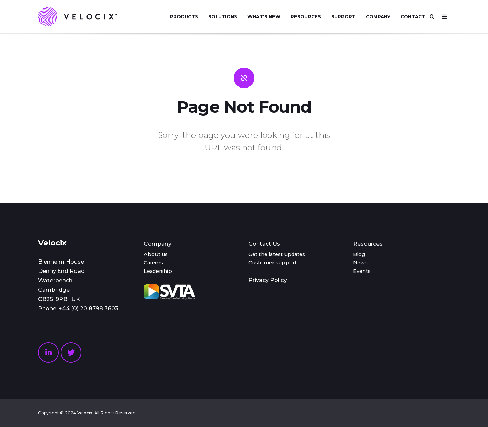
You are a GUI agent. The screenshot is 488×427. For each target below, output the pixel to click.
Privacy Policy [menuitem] (267, 280)
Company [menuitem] (378, 16)
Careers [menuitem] (153, 262)
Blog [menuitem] (359, 254)
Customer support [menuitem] (272, 262)
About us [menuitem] (156, 254)
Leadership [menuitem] (158, 271)
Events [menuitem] (362, 271)
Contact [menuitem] (412, 16)
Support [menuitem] (343, 16)
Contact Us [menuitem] (264, 244)
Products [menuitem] (184, 16)
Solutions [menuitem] (222, 16)
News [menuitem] (360, 262)
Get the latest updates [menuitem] (276, 254)
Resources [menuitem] (306, 16)
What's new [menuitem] (263, 16)
